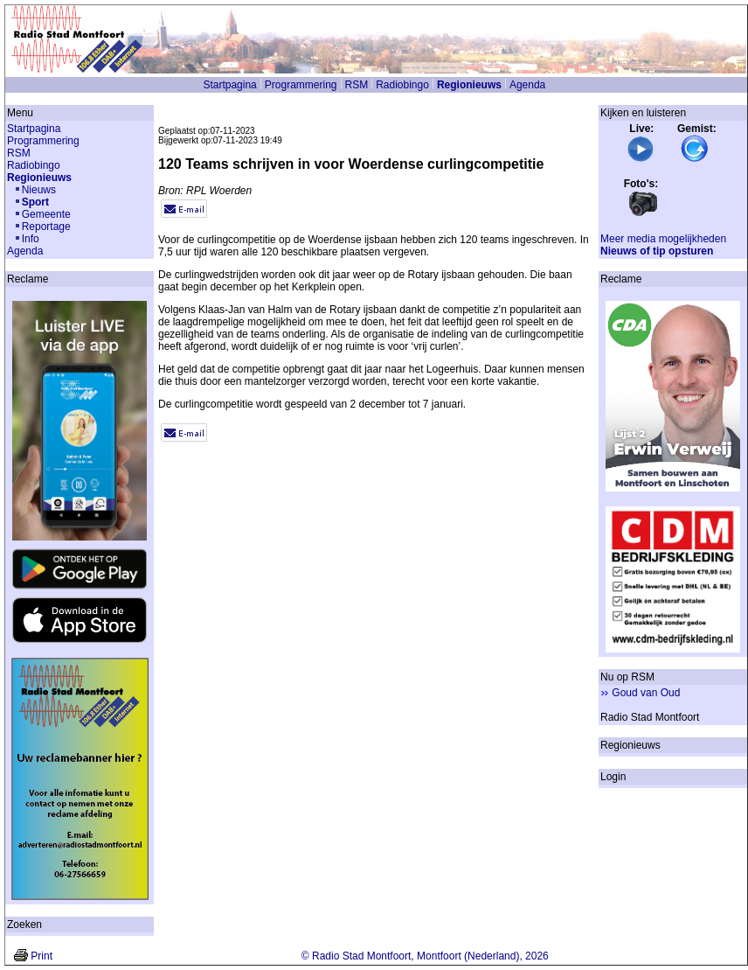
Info (30, 239)
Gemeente (46, 214)
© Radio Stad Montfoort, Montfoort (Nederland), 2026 (425, 956)
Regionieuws (469, 85)
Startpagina (229, 85)
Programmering (301, 85)
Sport (35, 202)
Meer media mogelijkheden (663, 239)
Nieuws (39, 190)
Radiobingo (402, 85)
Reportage (46, 226)
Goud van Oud (646, 693)
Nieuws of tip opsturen (656, 251)
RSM (357, 85)
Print (41, 956)
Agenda (527, 85)
